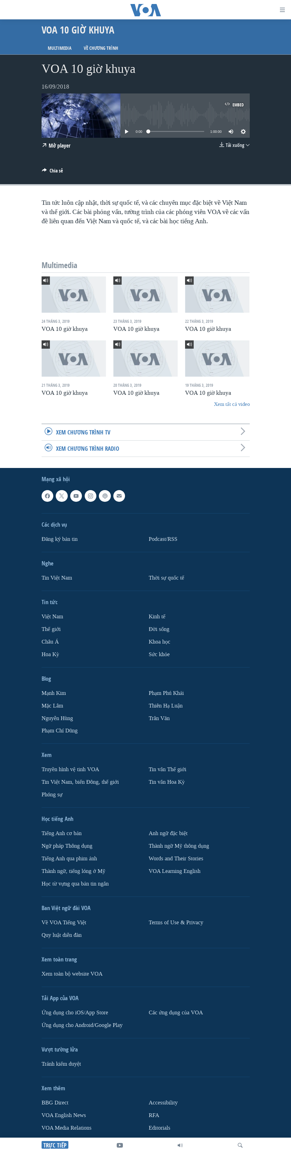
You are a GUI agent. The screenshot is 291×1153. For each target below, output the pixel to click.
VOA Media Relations (66, 1127)
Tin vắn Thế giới (167, 769)
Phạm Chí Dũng (60, 731)
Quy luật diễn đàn (62, 935)
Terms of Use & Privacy (176, 922)
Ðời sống (159, 629)
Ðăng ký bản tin (60, 539)
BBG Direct (55, 1102)
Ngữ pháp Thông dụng (67, 846)
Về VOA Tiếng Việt (64, 922)
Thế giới (51, 629)
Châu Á (50, 641)
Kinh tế (157, 616)
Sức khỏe (159, 654)
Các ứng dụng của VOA (176, 1012)
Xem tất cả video (232, 404)
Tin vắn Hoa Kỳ (167, 782)
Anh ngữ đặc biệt (168, 833)
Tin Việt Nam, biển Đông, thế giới (80, 782)
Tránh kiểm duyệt (61, 1064)
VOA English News (64, 1115)
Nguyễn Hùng (57, 718)
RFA (154, 1115)
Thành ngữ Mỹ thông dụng (179, 846)
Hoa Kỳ (50, 654)
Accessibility (163, 1102)
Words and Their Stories (176, 858)
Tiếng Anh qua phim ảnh (69, 858)
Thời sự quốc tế (166, 577)
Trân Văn (159, 718)
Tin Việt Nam (57, 577)
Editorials (159, 1127)
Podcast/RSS (163, 539)
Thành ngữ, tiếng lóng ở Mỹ (73, 871)
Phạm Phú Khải (166, 693)
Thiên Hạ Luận (166, 705)
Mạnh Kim (54, 693)
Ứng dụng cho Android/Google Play (82, 1025)
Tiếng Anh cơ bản (62, 833)
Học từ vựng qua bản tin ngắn (75, 883)
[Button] (52, 172)
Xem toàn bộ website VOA (72, 973)
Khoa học (159, 641)
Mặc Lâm (52, 705)
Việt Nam (52, 616)
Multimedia (59, 48)
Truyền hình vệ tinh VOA (70, 769)
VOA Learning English (174, 871)
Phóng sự (52, 794)
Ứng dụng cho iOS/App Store (75, 1012)
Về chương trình (101, 48)
